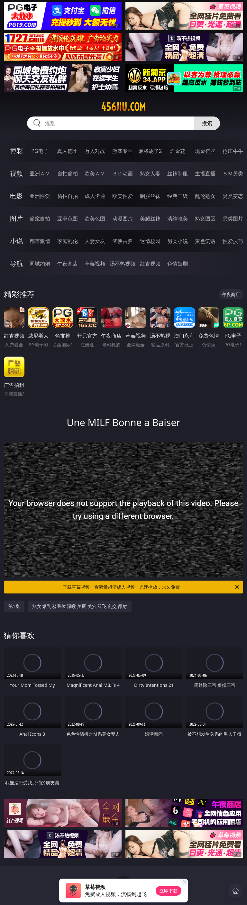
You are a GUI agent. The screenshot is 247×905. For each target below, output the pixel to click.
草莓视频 (95, 263)
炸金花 (177, 150)
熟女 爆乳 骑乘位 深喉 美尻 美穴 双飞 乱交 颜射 (79, 606)
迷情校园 (150, 241)
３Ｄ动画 (122, 173)
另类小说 (177, 241)
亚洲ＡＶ (40, 173)
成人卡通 (95, 196)
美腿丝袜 (150, 218)
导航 (16, 263)
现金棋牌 (205, 150)
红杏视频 (150, 263)
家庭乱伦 (67, 241)
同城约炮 (40, 263)
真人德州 (67, 150)
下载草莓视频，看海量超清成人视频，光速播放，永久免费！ (151, 587)
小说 (16, 241)
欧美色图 (95, 218)
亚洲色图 (67, 218)
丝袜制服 (177, 173)
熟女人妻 (150, 173)
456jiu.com (123, 106)
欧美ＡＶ (95, 173)
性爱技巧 (233, 241)
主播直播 (205, 173)
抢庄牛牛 (233, 150)
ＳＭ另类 (233, 173)
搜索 (207, 123)
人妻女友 (95, 241)
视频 (16, 173)
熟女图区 (205, 218)
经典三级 (177, 196)
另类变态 (233, 196)
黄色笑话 (205, 241)
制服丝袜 (150, 196)
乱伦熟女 (205, 196)
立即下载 (169, 891)
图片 (16, 218)
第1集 (14, 606)
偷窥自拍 (40, 218)
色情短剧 (177, 263)
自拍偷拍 (67, 173)
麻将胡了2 (150, 150)
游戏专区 (122, 150)
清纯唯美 (177, 218)
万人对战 (95, 150)
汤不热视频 (122, 263)
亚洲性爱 (40, 196)
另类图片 (233, 218)
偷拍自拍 (67, 196)
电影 (16, 195)
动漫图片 (122, 218)
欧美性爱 (122, 196)
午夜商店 (67, 263)
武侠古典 (122, 241)
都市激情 (40, 241)
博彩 (16, 150)
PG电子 (39, 150)
